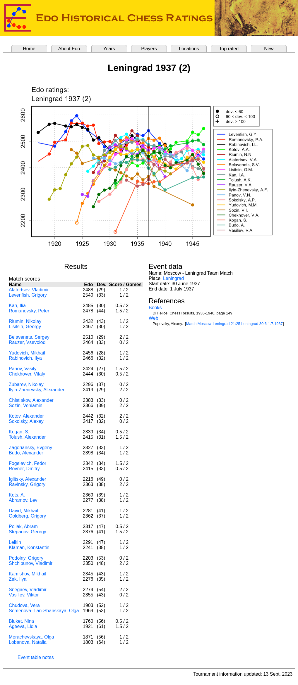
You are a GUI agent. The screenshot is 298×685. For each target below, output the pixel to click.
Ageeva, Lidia (23, 626)
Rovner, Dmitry (24, 468)
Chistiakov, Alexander (31, 400)
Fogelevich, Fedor (27, 463)
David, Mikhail (23, 510)
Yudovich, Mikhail (27, 352)
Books (155, 307)
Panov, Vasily (23, 368)
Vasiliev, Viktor (24, 594)
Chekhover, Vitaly (27, 373)
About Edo (69, 48)
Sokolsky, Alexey (26, 421)
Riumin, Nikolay (25, 321)
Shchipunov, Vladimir (30, 563)
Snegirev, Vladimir (28, 589)
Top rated (229, 48)
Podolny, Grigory (26, 558)
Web (153, 318)
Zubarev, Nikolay (26, 384)
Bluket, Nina (21, 621)
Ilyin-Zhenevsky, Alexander (36, 389)
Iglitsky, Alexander (27, 479)
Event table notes (36, 657)
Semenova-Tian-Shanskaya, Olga (44, 610)
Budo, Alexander (26, 452)
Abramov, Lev (23, 500)
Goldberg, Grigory (27, 515)
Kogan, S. (19, 431)
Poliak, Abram (23, 526)
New (268, 48)
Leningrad (173, 278)
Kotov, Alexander (26, 416)
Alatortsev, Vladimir (29, 289)
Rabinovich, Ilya (25, 358)
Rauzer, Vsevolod (27, 342)
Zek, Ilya (17, 579)
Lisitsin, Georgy (25, 326)
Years (109, 48)
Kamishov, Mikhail (27, 573)
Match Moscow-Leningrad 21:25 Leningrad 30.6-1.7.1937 (234, 323)
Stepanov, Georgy (27, 531)
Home (29, 48)
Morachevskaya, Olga (31, 636)
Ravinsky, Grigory (27, 484)
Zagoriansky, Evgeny (30, 447)
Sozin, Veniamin (25, 405)
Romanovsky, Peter (29, 310)
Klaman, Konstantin (29, 547)
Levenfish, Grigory (28, 295)
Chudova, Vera (24, 605)
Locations (189, 48)
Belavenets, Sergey (29, 337)
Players (149, 48)
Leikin (15, 542)
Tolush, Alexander (27, 437)
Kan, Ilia (17, 305)
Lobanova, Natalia (28, 642)
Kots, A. (17, 494)
